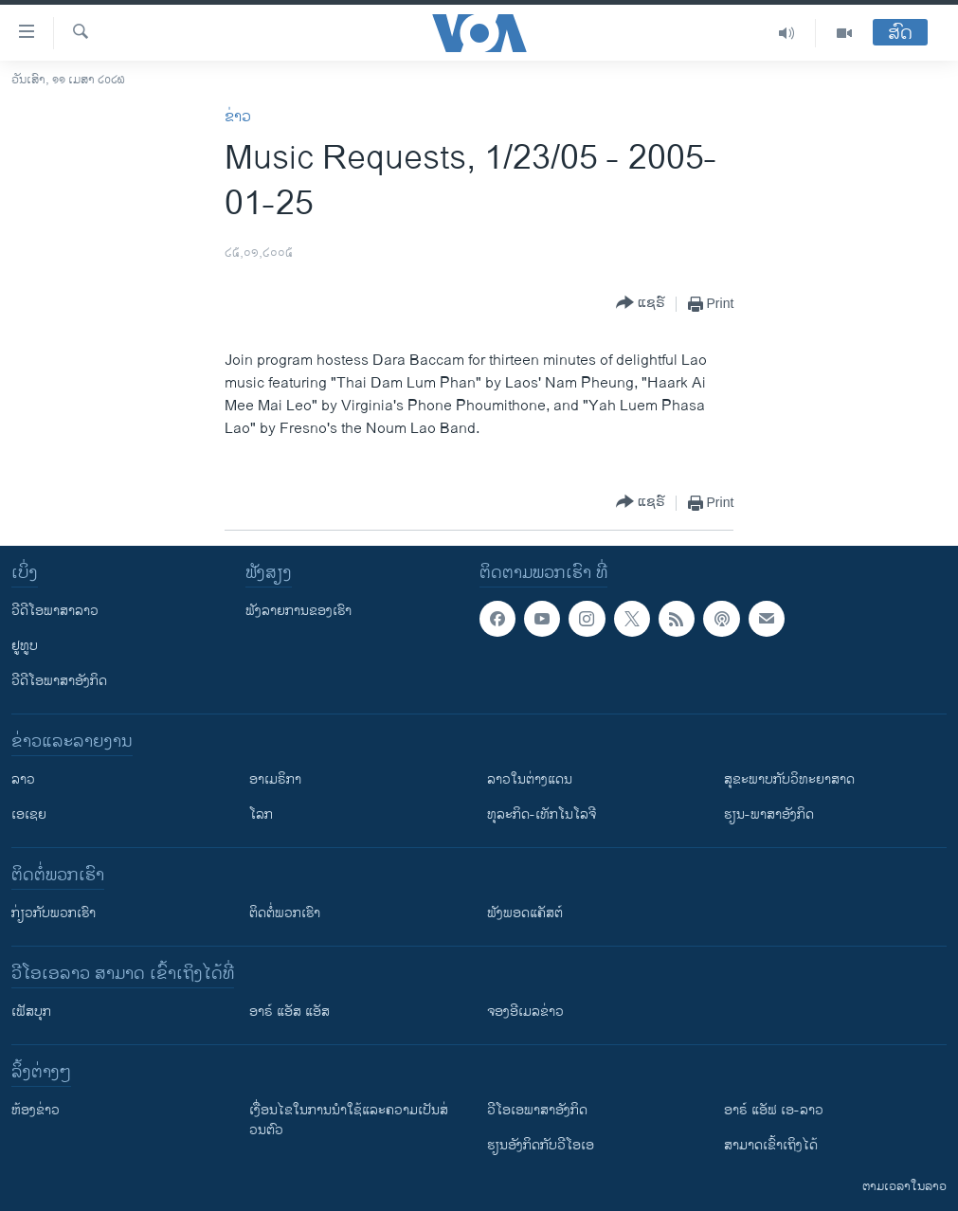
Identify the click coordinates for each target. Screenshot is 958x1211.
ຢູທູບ (24, 646)
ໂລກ (261, 814)
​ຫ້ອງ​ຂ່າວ (35, 1110)
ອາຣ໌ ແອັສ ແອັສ (289, 1011)
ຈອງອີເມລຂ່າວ (525, 1011)
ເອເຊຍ (28, 814)
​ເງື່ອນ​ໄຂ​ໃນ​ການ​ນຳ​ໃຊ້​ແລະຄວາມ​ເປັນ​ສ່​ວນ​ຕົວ (348, 1120)
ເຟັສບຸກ (31, 1011)
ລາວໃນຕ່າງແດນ (529, 779)
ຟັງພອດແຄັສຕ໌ (525, 913)
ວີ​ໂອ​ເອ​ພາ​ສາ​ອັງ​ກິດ (537, 1110)
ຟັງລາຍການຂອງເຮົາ (298, 611)
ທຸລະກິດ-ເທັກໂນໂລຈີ (541, 814)
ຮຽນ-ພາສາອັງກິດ (769, 814)
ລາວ (23, 779)
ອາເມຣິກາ (275, 779)
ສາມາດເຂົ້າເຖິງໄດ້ (771, 1145)
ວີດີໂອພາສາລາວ (55, 611)
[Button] (640, 303)
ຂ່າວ (238, 117)
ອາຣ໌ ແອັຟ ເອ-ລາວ (773, 1110)
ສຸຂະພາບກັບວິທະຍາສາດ (789, 779)
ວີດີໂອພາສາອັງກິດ (59, 681)
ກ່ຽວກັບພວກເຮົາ (53, 913)
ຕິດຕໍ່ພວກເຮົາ (284, 913)
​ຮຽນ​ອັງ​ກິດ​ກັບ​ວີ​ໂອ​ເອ (540, 1145)
